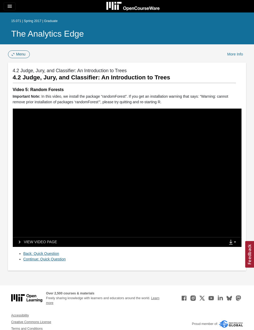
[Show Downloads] (233, 242)
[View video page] (36, 242)
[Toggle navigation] (9, 6)
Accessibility (20, 315)
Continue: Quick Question (44, 259)
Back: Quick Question (41, 253)
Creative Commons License (31, 322)
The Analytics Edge (47, 33)
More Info (235, 54)
